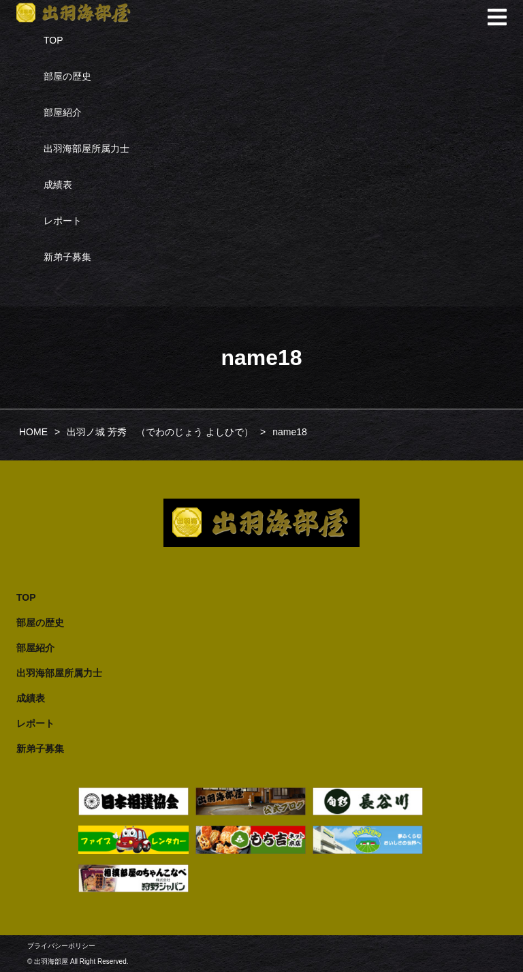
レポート (63, 220)
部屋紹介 (63, 112)
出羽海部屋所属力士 (86, 148)
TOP (53, 40)
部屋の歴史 (67, 76)
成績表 (58, 184)
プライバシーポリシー (61, 946)
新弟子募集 (67, 256)
